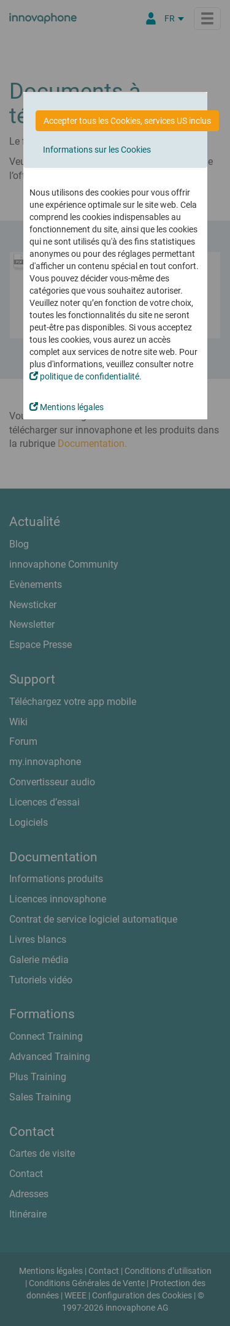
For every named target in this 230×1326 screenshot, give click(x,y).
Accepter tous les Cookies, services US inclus (127, 121)
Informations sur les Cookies (97, 149)
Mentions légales (66, 407)
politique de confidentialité (84, 376)
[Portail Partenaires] (151, 18)
